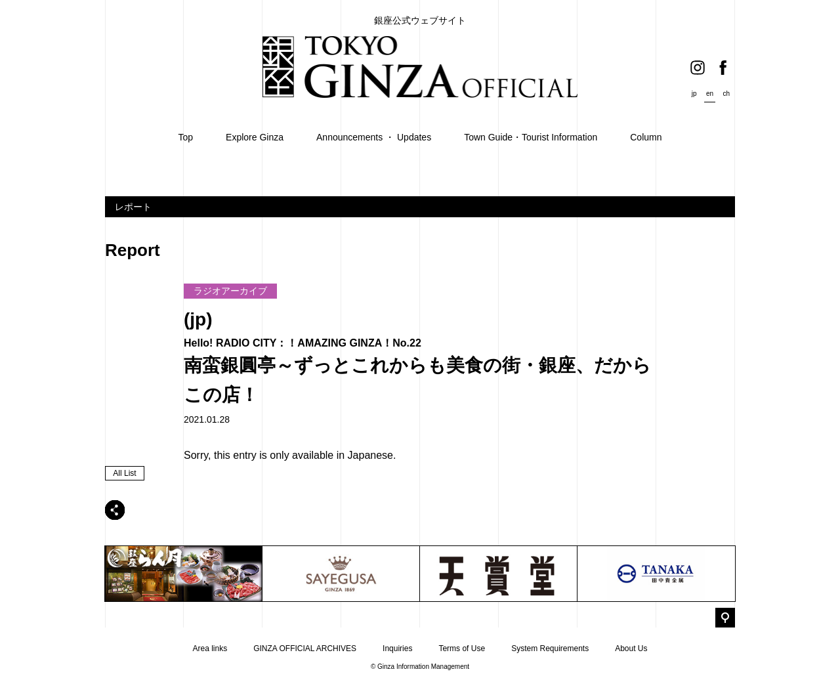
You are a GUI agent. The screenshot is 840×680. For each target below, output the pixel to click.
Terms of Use (461, 648)
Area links (209, 648)
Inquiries (397, 648)
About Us (631, 648)
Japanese (370, 455)
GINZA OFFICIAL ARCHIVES (304, 648)
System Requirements (550, 648)
